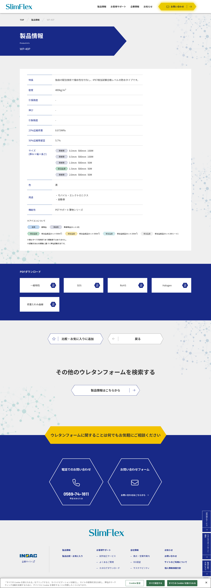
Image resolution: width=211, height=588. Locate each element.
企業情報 (134, 6)
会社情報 (134, 550)
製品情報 (101, 6)
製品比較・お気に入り (72, 556)
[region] (105, 583)
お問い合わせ (171, 556)
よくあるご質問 (106, 562)
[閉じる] (206, 582)
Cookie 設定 (135, 583)
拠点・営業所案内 (141, 556)
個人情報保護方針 (173, 568)
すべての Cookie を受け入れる (182, 583)
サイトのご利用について (176, 562)
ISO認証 (137, 562)
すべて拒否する (155, 583)
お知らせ (148, 6)
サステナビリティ (141, 568)
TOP (22, 19)
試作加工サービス (107, 556)
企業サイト (27, 561)
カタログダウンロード (109, 568)
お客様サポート (118, 6)
